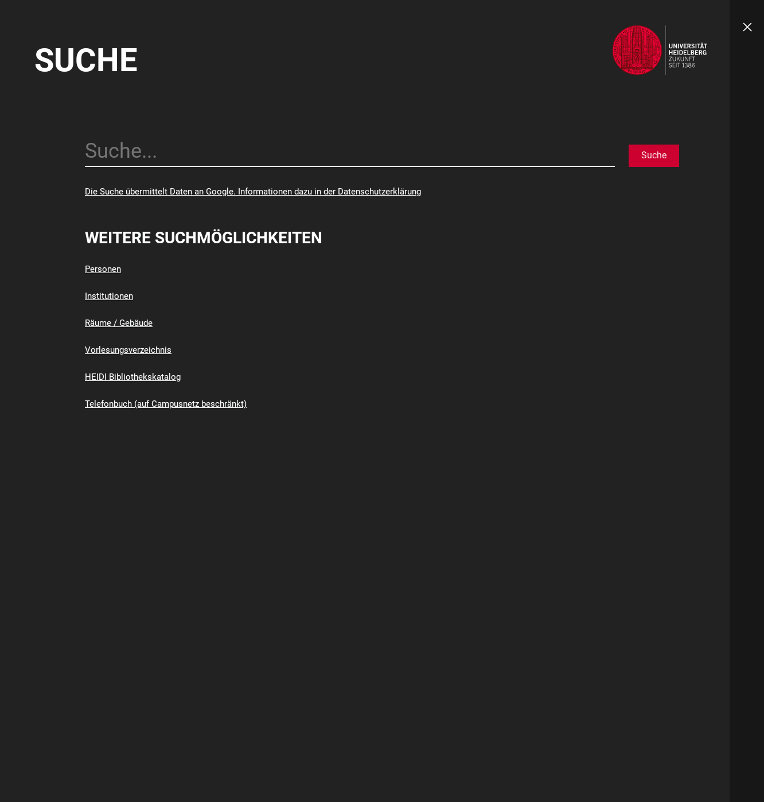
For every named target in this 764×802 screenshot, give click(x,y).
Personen (103, 269)
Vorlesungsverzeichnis (128, 350)
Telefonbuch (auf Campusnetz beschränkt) (166, 404)
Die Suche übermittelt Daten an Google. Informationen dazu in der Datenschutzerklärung (253, 191)
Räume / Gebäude (119, 323)
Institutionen (109, 296)
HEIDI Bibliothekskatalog (133, 377)
